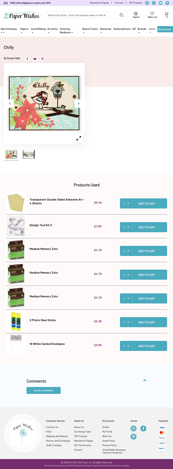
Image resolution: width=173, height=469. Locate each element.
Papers (24, 30)
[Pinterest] (167, 3)
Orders (105, 427)
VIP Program (135, 2)
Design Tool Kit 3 (41, 225)
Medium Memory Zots (44, 249)
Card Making (38, 30)
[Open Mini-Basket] (166, 15)
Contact (119, 2)
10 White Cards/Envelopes (47, 344)
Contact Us (52, 427)
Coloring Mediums (66, 30)
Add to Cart (146, 203)
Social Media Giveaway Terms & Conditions (114, 451)
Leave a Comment (43, 390)
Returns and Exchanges (58, 440)
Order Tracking (53, 445)
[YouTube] (161, 3)
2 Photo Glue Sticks (43, 320)
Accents (52, 30)
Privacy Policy (109, 445)
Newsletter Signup (99, 2)
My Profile (107, 431)
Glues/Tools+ (90, 30)
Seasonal (105, 30)
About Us (79, 427)
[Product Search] (81, 15)
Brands (142, 30)
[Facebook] (154, 3)
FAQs (49, 431)
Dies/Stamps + (9, 30)
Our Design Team (82, 431)
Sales (152, 30)
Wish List (107, 436)
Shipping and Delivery (57, 436)
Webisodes (164, 30)
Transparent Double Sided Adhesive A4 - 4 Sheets (57, 201)
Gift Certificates (82, 445)
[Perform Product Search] (121, 15)
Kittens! (78, 449)
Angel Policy (108, 440)
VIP (134, 28)
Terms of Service (116, 465)
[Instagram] (147, 3)
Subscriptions (121, 28)
